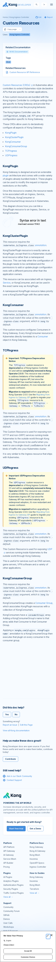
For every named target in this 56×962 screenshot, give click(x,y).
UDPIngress (11, 155)
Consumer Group (44, 603)
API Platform (8, 847)
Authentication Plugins (13, 885)
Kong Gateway (36, 847)
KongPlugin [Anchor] (10, 166)
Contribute (10, 759)
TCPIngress (11, 150)
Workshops (8, 927)
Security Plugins (10, 889)
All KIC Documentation (17, 52)
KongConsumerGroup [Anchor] (17, 578)
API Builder (8, 863)
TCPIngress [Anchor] (10, 350)
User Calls (8, 923)
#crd (8, 62)
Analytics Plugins (11, 881)
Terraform (34, 889)
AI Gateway (8, 855)
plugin (6, 175)
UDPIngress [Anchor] (10, 467)
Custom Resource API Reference (25, 72)
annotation (24, 245)
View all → (8, 897)
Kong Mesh (35, 855)
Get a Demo (35, 828)
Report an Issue (10, 725)
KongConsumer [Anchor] (13, 305)
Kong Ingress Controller (19, 17)
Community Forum (11, 911)
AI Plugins (7, 877)
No (16, 714)
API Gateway (9, 851)
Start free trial (16, 828)
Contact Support (12, 780)
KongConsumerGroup (16, 146)
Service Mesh (9, 859)
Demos (6, 919)
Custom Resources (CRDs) (16, 85)
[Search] (36, 4)
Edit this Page (26, 725)
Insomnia (34, 859)
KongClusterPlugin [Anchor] (15, 236)
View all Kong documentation (16, 730)
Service (7, 282)
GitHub (6, 915)
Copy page (10, 29)
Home (5, 17)
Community (8, 907)
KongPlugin (11, 132)
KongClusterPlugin (14, 137)
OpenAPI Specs (37, 863)
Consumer (43, 336)
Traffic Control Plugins (13, 893)
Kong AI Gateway (37, 851)
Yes (7, 714)
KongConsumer (13, 141)
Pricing (6, 867)
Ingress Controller (38, 867)
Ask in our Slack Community (17, 776)
